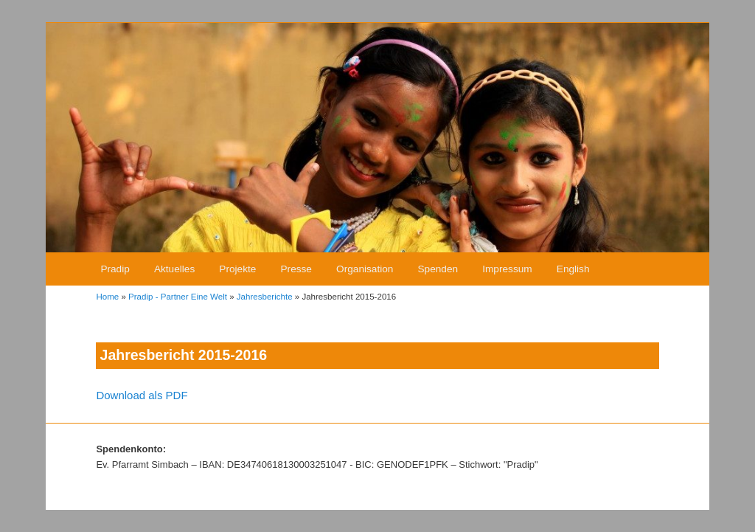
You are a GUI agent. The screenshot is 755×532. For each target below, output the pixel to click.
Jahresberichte (265, 296)
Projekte (237, 268)
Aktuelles (174, 268)
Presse (296, 268)
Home (107, 296)
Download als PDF (141, 395)
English (573, 268)
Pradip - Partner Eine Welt (177, 296)
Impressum (507, 268)
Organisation (364, 268)
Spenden (438, 268)
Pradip (114, 268)
